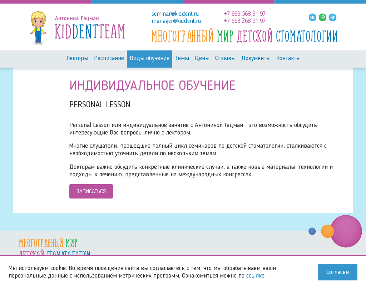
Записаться (91, 192)
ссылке (255, 276)
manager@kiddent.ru (176, 21)
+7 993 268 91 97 (245, 21)
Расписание (109, 58)
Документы (256, 58)
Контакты (288, 58)
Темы (182, 58)
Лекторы (77, 58)
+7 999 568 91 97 (245, 14)
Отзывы (225, 58)
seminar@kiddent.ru (175, 14)
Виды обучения (149, 58)
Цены (202, 58)
